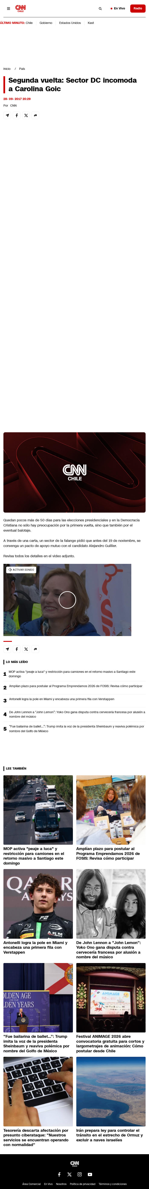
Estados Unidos (70, 23)
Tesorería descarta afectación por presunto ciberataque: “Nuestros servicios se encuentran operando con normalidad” (35, 1138)
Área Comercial (31, 1184)
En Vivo (118, 8)
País (22, 69)
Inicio (6, 69)
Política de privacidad (82, 1184)
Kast (91, 23)
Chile (29, 23)
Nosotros (61, 1184)
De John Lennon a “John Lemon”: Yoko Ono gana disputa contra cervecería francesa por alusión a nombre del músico (77, 714)
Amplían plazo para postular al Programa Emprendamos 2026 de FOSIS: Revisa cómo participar (75, 686)
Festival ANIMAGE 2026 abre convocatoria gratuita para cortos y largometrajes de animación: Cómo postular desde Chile (110, 1044)
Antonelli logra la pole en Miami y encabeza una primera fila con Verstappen (61, 699)
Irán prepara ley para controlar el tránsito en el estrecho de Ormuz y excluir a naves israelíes (109, 1135)
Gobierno (46, 23)
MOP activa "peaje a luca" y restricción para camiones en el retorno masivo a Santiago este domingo (72, 674)
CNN (13, 105)
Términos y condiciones (113, 1184)
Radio (138, 8)
